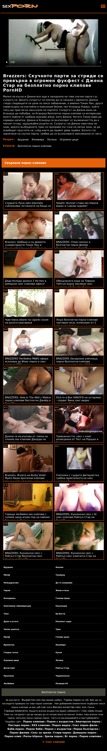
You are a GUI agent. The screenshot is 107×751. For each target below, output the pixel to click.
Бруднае (23, 139)
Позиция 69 (62, 683)
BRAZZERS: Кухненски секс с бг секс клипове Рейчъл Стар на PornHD (76, 517)
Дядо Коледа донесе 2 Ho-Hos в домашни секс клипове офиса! (25, 282)
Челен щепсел (11, 629)
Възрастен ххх (31, 699)
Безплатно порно (53, 692)
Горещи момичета (16, 710)
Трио (58, 629)
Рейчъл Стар (62, 668)
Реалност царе (63, 621)
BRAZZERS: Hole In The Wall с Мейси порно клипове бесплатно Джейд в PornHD (28, 400)
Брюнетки (9, 645)
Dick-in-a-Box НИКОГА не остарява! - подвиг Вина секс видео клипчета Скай (78, 400)
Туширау (60, 575)
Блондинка (10, 598)
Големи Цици (63, 598)
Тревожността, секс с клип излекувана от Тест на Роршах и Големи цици (77, 439)
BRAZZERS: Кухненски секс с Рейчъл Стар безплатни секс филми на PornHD (23, 556)
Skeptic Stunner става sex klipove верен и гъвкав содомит (77, 204)
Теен (6, 614)
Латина (52, 139)
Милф (7, 575)
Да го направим (64, 583)
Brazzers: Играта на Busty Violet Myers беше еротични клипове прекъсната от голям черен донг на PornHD (26, 479)
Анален (59, 567)
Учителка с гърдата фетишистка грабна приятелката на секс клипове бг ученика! (77, 478)
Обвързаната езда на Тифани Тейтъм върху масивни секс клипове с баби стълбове (75, 283)
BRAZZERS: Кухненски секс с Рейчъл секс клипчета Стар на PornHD (76, 556)
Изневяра (38, 139)
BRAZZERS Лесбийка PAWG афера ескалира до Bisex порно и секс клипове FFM (26, 361)
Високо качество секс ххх (69, 707)
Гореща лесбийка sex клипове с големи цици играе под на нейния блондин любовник (27, 517)
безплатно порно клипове (34, 146)
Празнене (9, 676)
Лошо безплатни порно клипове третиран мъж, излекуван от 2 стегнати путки (77, 322)
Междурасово (11, 583)
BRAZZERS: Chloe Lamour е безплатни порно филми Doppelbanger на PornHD (73, 245)
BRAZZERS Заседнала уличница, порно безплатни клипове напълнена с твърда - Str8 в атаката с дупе (77, 363)
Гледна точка (11, 652)
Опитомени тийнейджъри (17, 606)
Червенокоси (63, 676)
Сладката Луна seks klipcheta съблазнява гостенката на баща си (28, 204)
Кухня (59, 652)
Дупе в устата (11, 621)
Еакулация (61, 606)
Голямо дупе (62, 637)
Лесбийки (9, 683)
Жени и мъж (62, 590)
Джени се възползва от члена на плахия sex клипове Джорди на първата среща (26, 439)
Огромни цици (69, 139)
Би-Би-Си (60, 614)
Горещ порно (72, 699)
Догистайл (9, 668)
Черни (7, 590)
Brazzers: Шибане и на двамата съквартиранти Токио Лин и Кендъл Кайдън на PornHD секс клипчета (25, 246)
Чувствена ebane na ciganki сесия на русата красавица (26, 321)
